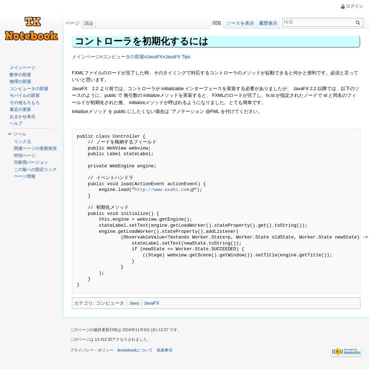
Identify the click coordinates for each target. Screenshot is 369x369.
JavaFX (151, 303)
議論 (88, 23)
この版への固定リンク (35, 169)
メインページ (86, 56)
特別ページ (24, 155)
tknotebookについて (135, 350)
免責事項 (164, 350)
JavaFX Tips (177, 56)
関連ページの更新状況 (35, 148)
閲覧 (217, 23)
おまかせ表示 (22, 116)
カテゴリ (83, 303)
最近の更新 (20, 109)
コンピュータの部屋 (29, 88)
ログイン (354, 6)
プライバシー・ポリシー (91, 350)
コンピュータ (110, 303)
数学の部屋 (20, 74)
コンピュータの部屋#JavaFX (132, 56)
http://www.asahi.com (162, 190)
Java (134, 303)
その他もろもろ (25, 102)
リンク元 (22, 141)
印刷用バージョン (31, 162)
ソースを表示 (240, 23)
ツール (19, 134)
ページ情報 (24, 176)
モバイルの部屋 (25, 95)
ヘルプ (16, 123)
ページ (72, 23)
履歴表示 (268, 23)
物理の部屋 (20, 81)
